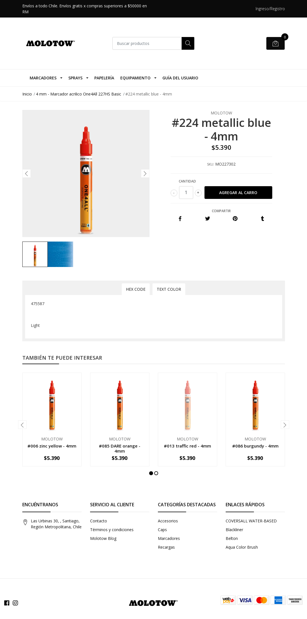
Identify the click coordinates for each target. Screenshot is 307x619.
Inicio (27, 94)
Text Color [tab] (169, 289)
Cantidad (187, 181)
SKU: (210, 164)
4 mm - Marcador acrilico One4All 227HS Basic (78, 94)
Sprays (75, 78)
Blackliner (234, 529)
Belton (232, 538)
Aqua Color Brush (242, 547)
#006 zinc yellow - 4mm (51, 446)
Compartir (221, 210)
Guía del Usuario (180, 78)
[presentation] (26, 173)
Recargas (166, 547)
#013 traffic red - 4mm (187, 446)
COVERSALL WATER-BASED (251, 521)
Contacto (98, 521)
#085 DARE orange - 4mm (119, 448)
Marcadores (43, 78)
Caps (162, 529)
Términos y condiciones (112, 529)
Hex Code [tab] (135, 289)
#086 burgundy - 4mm (255, 446)
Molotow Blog (103, 538)
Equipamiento (135, 78)
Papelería (104, 78)
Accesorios (168, 521)
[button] (151, 473)
